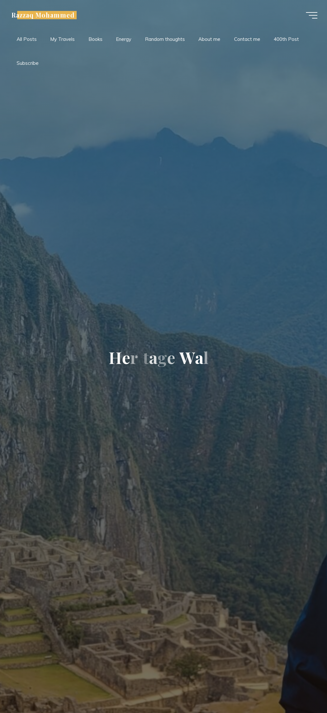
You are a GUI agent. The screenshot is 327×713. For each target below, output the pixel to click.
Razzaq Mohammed (43, 15)
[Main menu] (311, 15)
